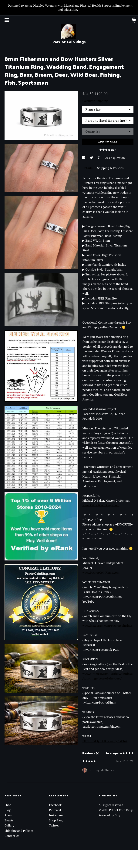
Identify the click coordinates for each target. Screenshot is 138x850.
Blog (8, 810)
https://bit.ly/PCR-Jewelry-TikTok (104, 741)
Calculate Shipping (95, 101)
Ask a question (115, 158)
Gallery (9, 825)
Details (87, 168)
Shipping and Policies (19, 831)
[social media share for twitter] (92, 158)
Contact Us (12, 836)
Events (9, 820)
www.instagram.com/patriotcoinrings (107, 625)
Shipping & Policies (110, 168)
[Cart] (134, 21)
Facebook (55, 805)
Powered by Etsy (109, 815)
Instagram (56, 815)
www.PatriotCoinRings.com (100, 505)
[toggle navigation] (7, 20)
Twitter (54, 825)
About (9, 815)
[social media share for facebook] (84, 158)
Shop (8, 805)
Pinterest (55, 810)
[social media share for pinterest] (99, 158)
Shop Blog (56, 820)
